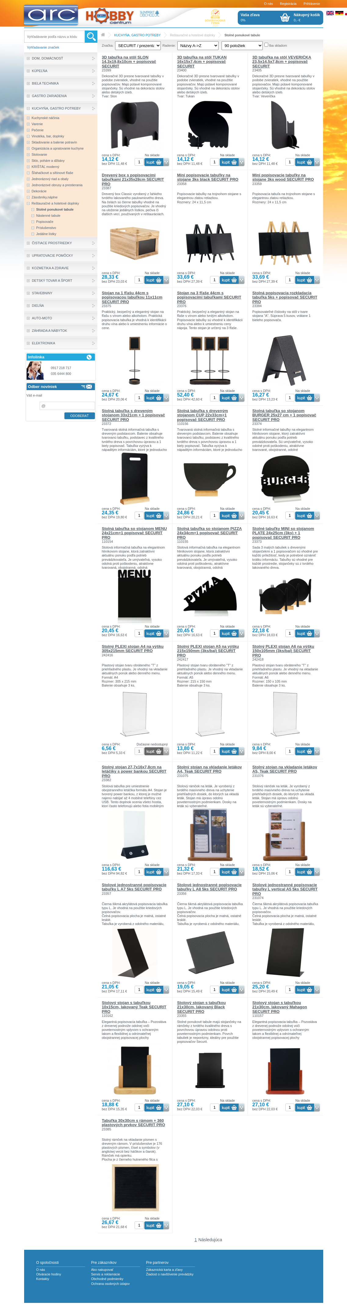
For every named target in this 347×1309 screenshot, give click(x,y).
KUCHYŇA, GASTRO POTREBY (137, 35)
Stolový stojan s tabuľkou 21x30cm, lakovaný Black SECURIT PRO (201, 1007)
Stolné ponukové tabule (242, 35)
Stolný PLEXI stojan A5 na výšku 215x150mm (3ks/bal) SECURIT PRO (208, 651)
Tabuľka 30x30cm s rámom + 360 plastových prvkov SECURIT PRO (133, 1122)
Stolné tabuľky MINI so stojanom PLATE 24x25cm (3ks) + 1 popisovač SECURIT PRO (283, 533)
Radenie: (169, 45)
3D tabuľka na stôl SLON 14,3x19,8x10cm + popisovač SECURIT (129, 61)
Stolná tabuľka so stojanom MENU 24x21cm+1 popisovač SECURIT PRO (134, 533)
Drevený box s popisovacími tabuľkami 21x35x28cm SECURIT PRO (133, 179)
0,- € (307, 17)
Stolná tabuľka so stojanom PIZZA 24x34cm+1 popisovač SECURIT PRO (209, 533)
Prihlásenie (312, 3)
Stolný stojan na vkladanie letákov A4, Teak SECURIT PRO (209, 769)
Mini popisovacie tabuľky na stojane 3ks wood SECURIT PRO (283, 177)
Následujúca (210, 1239)
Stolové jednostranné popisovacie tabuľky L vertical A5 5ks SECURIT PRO (285, 889)
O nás (268, 3)
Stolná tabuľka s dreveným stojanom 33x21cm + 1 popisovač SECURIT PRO (133, 415)
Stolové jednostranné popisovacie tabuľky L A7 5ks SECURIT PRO (134, 887)
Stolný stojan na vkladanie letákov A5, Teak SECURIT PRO (284, 769)
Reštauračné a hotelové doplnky (192, 35)
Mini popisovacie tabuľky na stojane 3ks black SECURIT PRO (207, 177)
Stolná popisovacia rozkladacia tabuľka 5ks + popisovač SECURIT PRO (284, 297)
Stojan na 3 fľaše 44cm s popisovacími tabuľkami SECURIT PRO (209, 297)
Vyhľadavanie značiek (43, 47)
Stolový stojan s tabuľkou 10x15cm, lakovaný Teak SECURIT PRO (134, 1007)
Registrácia (288, 3)
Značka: (108, 45)
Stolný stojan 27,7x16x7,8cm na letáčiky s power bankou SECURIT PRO (134, 771)
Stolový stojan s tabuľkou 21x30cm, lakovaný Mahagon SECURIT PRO (279, 1007)
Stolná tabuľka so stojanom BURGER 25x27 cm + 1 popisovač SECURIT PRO (284, 415)
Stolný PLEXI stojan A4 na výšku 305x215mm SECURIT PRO (133, 648)
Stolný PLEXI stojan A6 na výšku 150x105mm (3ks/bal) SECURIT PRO (283, 651)
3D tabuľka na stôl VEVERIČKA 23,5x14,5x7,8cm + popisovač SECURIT (281, 61)
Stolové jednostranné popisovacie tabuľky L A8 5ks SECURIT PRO (209, 887)
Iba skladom (278, 45)
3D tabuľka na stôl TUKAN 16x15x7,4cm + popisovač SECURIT (201, 61)
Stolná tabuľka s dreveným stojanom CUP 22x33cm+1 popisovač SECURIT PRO (202, 415)
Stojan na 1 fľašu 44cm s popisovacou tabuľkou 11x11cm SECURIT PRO (132, 297)
